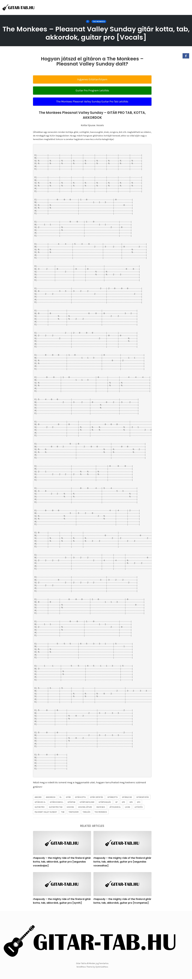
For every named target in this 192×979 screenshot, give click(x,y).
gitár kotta (80, 797)
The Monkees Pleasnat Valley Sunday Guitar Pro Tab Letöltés (92, 101)
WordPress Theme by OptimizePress (92, 967)
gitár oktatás (96, 797)
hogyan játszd (85, 807)
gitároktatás (142, 797)
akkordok (50, 797)
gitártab (71, 802)
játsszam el (115, 807)
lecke (127, 807)
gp (116, 802)
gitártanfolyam (87, 802)
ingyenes (100, 807)
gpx (138, 802)
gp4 (131, 802)
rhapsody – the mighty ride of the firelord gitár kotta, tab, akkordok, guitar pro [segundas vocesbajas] (62, 861)
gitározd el (40, 802)
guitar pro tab (55, 807)
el (61, 797)
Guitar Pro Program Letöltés (92, 90)
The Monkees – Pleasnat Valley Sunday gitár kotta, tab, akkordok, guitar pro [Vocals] (96, 33)
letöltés (139, 807)
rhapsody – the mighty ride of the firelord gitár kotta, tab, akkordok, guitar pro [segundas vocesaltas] (122, 861)
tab (62, 812)
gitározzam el (56, 802)
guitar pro (40, 807)
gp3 (123, 802)
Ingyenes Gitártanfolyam (92, 79)
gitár (68, 797)
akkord (38, 797)
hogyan (70, 807)
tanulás (86, 812)
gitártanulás (105, 802)
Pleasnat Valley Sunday (46, 812)
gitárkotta (112, 797)
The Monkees (99, 21)
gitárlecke (127, 797)
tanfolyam (73, 812)
